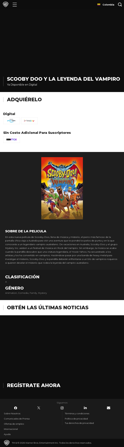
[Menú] (14, 4)
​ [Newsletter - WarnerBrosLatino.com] (109, 407)
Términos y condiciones (77, 413)
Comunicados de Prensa (17, 418)
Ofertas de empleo (14, 424)
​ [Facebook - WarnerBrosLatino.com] (16, 407)
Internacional (11, 429)
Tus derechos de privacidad (79, 423)
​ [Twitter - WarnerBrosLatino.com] (39, 407)
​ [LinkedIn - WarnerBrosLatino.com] (85, 407)
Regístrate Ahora (33, 385)
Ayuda (7, 434)
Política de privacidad (76, 418)
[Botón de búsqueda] (120, 4)
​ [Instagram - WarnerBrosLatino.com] (62, 407)
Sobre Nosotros (12, 413)
